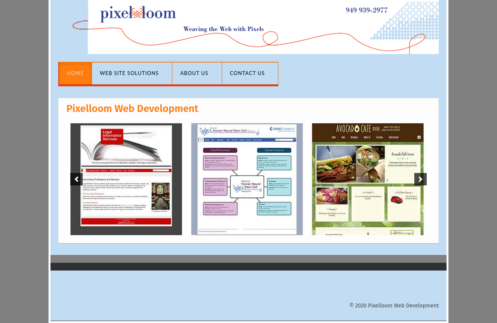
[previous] (76, 179)
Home (75, 73)
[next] (420, 179)
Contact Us (250, 73)
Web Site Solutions (132, 73)
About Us (197, 73)
